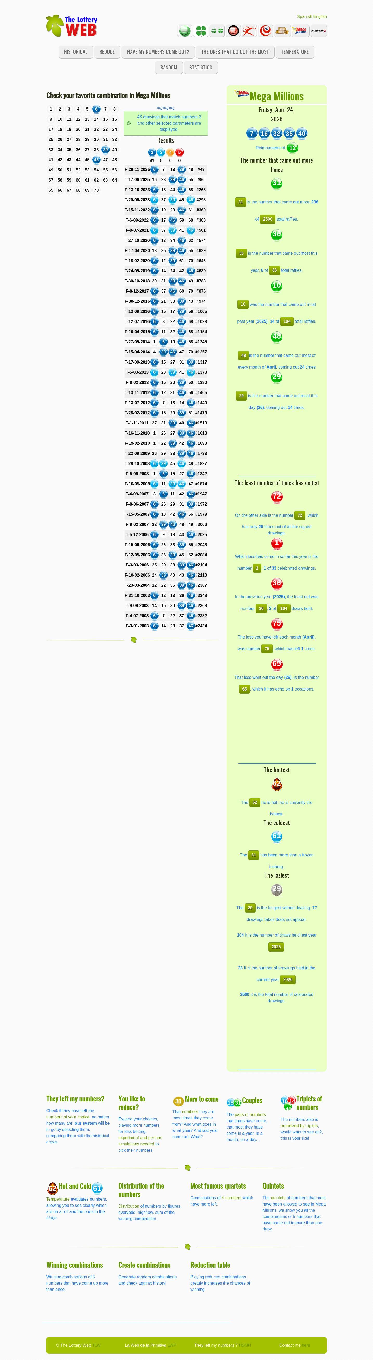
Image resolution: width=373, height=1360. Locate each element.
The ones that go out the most (235, 51)
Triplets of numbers (309, 1102)
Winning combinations (74, 1264)
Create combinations (144, 1264)
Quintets (273, 1185)
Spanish (304, 16)
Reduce (107, 51)
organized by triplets (299, 1126)
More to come (201, 1098)
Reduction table (210, 1264)
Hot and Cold (75, 1185)
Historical (75, 51)
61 (254, 855)
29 (241, 396)
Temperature (295, 51)
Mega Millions (277, 95)
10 (243, 304)
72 (300, 515)
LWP (172, 1345)
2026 (288, 979)
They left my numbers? (75, 1098)
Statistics (200, 67)
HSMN (245, 1345)
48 (243, 355)
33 (274, 270)
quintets (278, 1198)
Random (168, 67)
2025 (276, 947)
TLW (96, 1345)
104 (287, 321)
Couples (252, 1100)
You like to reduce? (131, 1102)
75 (267, 649)
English (320, 16)
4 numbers (231, 1198)
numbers (190, 1112)
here (306, 1345)
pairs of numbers (250, 1114)
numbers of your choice (67, 1117)
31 (240, 202)
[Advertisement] (277, 443)
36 (241, 253)
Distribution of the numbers (141, 1189)
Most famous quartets (218, 1185)
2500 (268, 219)
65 (244, 689)
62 (255, 802)
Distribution (128, 1206)
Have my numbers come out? (158, 51)
